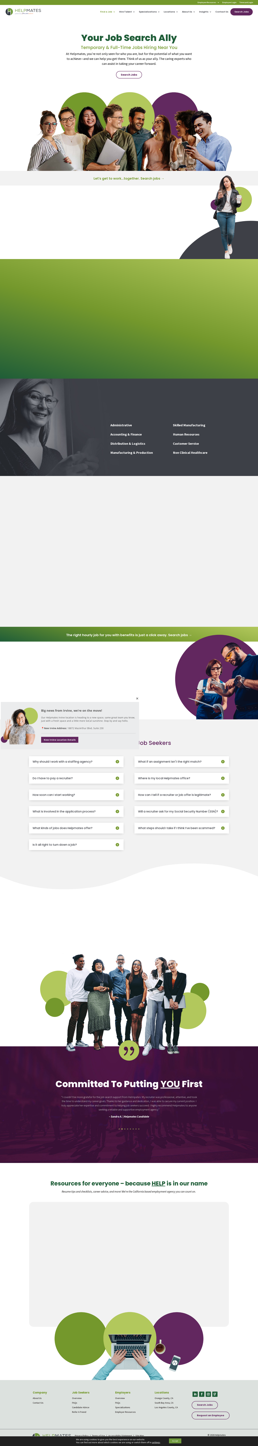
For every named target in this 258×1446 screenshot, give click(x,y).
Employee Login (229, 2)
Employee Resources (207, 2)
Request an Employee (210, 1415)
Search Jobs (241, 11)
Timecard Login (246, 2)
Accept (175, 1440)
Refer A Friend (79, 1411)
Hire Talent (125, 12)
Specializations (148, 12)
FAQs (74, 1402)
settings (154, 1442)
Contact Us (221, 12)
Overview (77, 1398)
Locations (169, 12)
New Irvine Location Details (60, 739)
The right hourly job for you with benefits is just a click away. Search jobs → (129, 635)
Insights (203, 12)
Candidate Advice (80, 1407)
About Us (187, 12)
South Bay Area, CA (164, 1402)
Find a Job (106, 12)
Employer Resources (125, 1411)
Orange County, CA (164, 1398)
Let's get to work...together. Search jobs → (129, 178)
